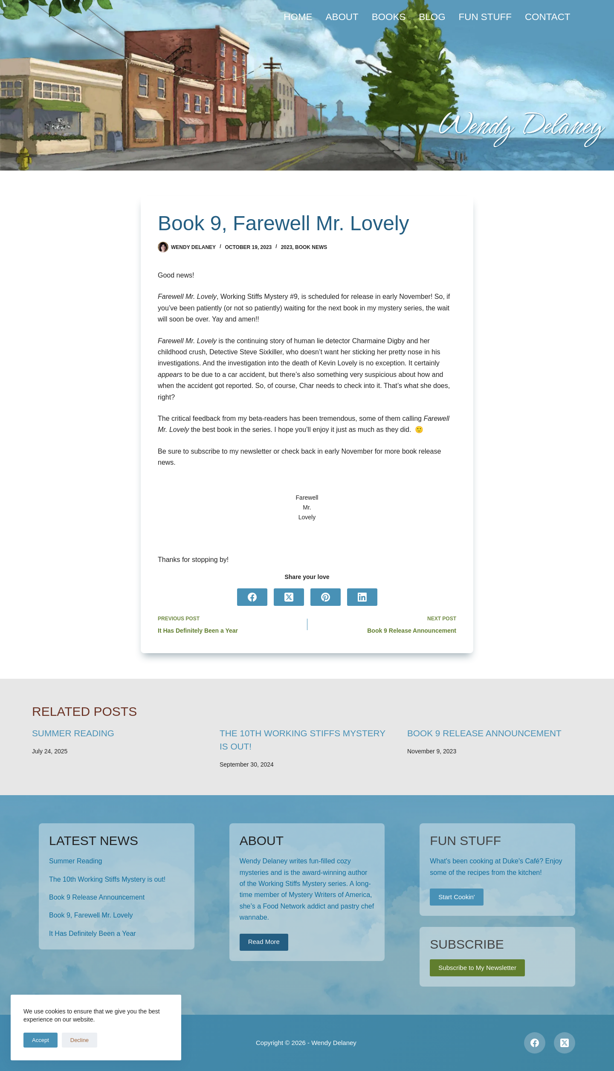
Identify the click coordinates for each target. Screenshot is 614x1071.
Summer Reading (73, 733)
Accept (40, 1040)
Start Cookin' (456, 896)
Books (389, 17)
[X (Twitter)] (289, 597)
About (342, 17)
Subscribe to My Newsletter (477, 967)
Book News (311, 247)
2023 (287, 247)
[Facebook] (252, 597)
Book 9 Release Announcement (484, 733)
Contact (548, 17)
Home (298, 17)
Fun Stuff (485, 17)
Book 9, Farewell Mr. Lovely (91, 915)
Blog (432, 17)
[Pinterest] (325, 597)
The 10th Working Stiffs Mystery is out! (107, 879)
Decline (79, 1040)
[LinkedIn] (362, 597)
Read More (264, 941)
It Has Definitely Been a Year (92, 933)
